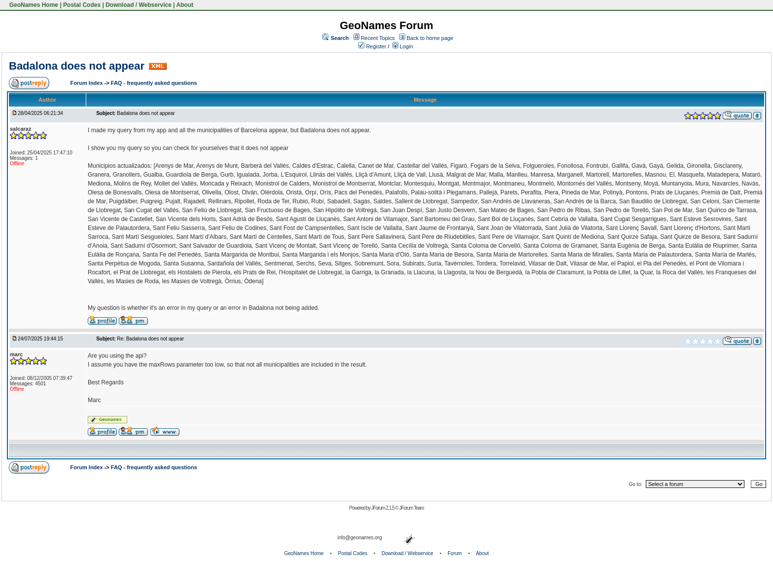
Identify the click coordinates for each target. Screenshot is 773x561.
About (185, 4)
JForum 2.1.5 (383, 508)
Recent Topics (378, 38)
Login (402, 46)
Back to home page (430, 38)
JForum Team (411, 508)
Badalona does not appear (76, 66)
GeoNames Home (32, 4)
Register (372, 46)
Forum (455, 553)
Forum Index (87, 83)
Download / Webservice (138, 4)
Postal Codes (82, 4)
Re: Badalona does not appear (150, 338)
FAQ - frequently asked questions (154, 83)
